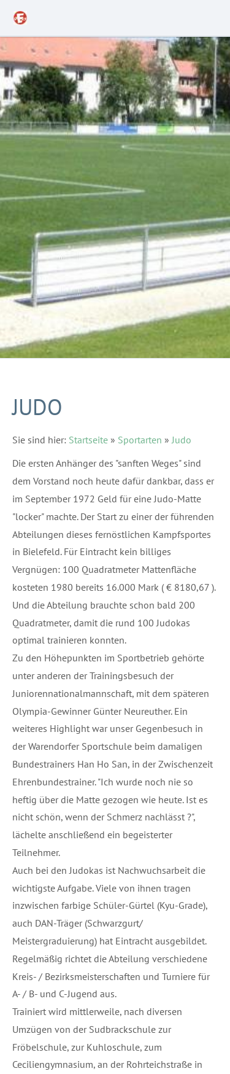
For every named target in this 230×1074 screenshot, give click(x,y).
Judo (181, 440)
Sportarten (140, 440)
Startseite (88, 440)
